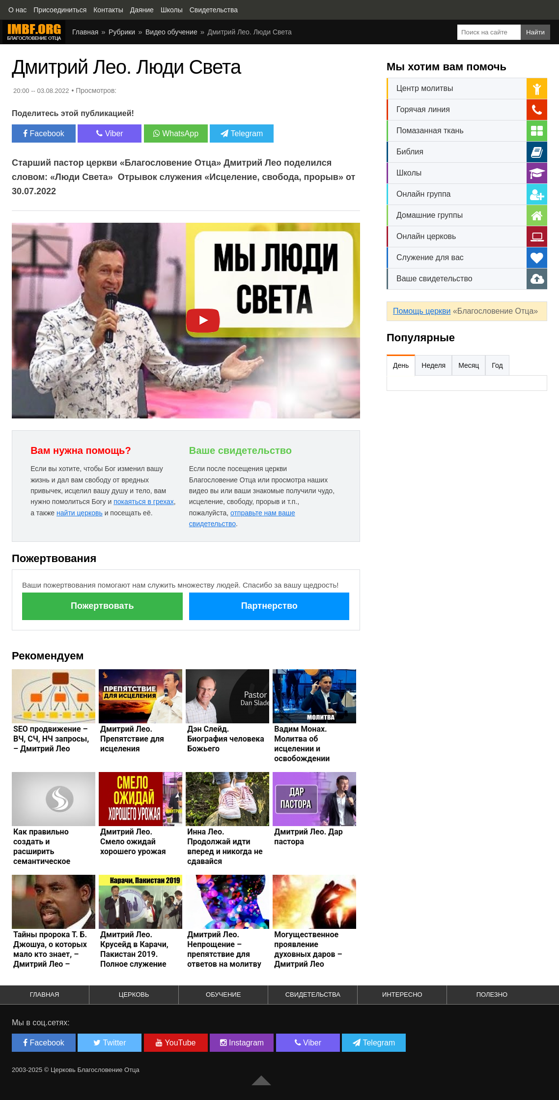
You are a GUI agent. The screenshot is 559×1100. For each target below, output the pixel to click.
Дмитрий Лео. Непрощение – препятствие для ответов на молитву (224, 949)
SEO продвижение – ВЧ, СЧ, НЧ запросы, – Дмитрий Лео (51, 738)
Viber (109, 133)
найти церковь (79, 513)
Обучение (223, 994)
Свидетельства (312, 994)
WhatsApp (175, 133)
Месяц (468, 365)
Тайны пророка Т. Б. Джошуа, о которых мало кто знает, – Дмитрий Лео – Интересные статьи (50, 954)
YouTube (176, 1043)
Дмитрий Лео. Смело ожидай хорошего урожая (133, 841)
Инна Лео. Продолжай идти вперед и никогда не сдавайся (224, 846)
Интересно (402, 994)
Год (497, 365)
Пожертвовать (102, 606)
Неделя (433, 365)
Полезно (492, 994)
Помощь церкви (421, 311)
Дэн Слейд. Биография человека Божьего (225, 738)
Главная (44, 994)
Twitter (109, 1043)
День (401, 365)
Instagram (242, 1043)
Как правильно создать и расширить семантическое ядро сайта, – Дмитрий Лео (41, 856)
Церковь (134, 994)
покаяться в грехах (143, 501)
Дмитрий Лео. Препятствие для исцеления (132, 738)
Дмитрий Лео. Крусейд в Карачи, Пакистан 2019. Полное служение (134, 949)
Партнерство (269, 606)
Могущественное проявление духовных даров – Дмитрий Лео (308, 949)
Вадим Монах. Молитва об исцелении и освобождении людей (302, 748)
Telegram (242, 133)
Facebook (43, 133)
